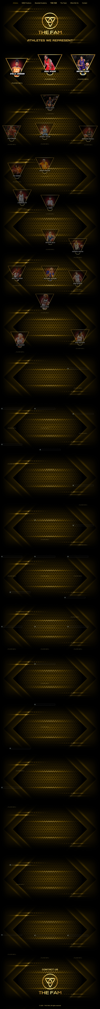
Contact (84, 3)
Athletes (15, 3)
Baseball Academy (41, 3)
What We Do (74, 3)
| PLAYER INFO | (18, 82)
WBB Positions (26, 3)
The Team (63, 3)
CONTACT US (50, 991)
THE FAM (53, 3)
